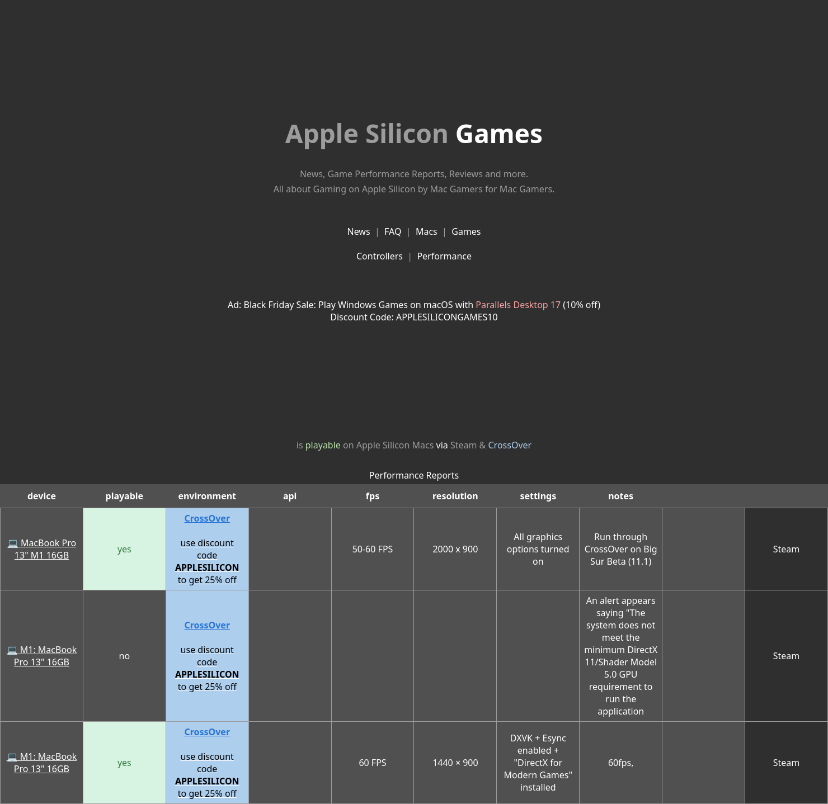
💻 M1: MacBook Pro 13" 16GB (42, 656)
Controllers (379, 256)
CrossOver (510, 445)
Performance (444, 256)
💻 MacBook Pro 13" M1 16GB (41, 549)
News (358, 231)
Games (414, 133)
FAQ (392, 231)
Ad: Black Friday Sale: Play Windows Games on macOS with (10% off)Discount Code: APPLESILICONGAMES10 (414, 311)
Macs (426, 231)
